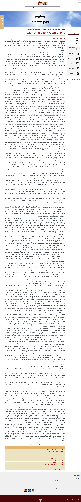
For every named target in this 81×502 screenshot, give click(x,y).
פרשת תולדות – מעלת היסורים (56, 460)
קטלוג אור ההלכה (54, 476)
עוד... (63, 447)
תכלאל (35, 8)
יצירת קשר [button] (2, 22)
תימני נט (77, 38)
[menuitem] (56, 8)
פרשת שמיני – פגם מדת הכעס (45, 33)
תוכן (56, 29)
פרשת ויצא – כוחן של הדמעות (56, 462)
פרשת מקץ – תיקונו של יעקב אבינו (55, 469)
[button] (2, 1)
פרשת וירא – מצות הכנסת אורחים (55, 456)
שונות (57, 491)
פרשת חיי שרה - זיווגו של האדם (56, 458)
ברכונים (57, 486)
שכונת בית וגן (76, 43)
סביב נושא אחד (44, 29)
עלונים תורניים (51, 29)
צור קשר (28, 8)
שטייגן (50, 8)
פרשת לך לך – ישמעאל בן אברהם (55, 454)
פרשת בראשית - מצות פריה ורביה (55, 450)
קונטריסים (56, 480)
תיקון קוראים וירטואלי (74, 31)
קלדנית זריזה (77, 476)
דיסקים (57, 488)
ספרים (57, 478)
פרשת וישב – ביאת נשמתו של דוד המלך (53, 467)
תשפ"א (30, 29)
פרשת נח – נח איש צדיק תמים (56, 452)
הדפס (37, 444)
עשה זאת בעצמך (75, 36)
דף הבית (56, 8)
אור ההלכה (43, 8)
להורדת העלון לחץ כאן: (59, 38)
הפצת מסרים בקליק (75, 478)
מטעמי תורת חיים (36, 29)
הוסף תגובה (32, 444)
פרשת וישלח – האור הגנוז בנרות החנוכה (53, 465)
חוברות (57, 483)
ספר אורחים (76, 41)
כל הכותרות (76, 33)
